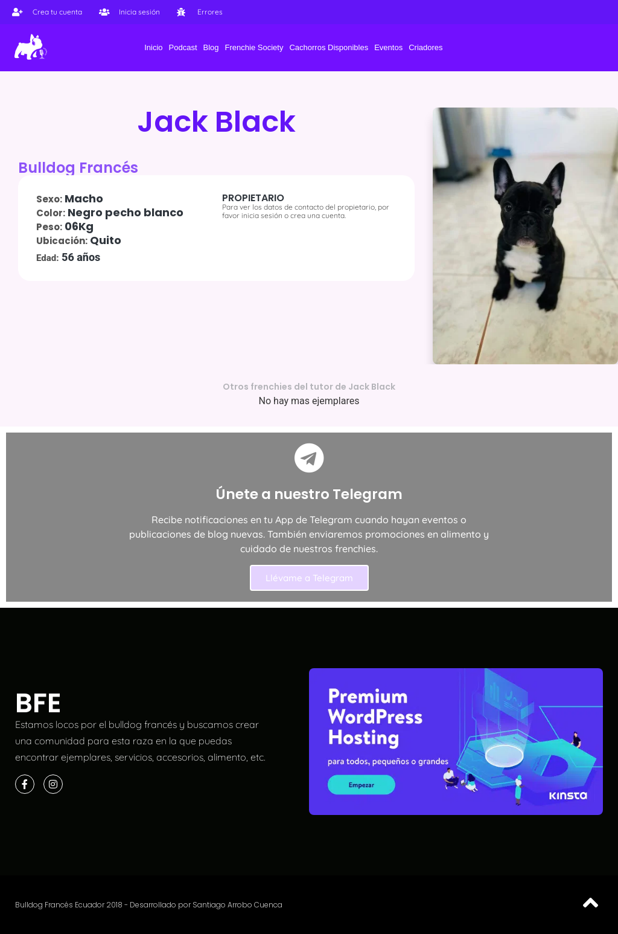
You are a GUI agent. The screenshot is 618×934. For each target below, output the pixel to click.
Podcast (183, 47)
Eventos (388, 47)
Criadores (425, 47)
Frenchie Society (254, 47)
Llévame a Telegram (309, 578)
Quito (105, 240)
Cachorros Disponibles (328, 47)
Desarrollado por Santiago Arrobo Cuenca (206, 905)
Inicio (153, 47)
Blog (211, 47)
